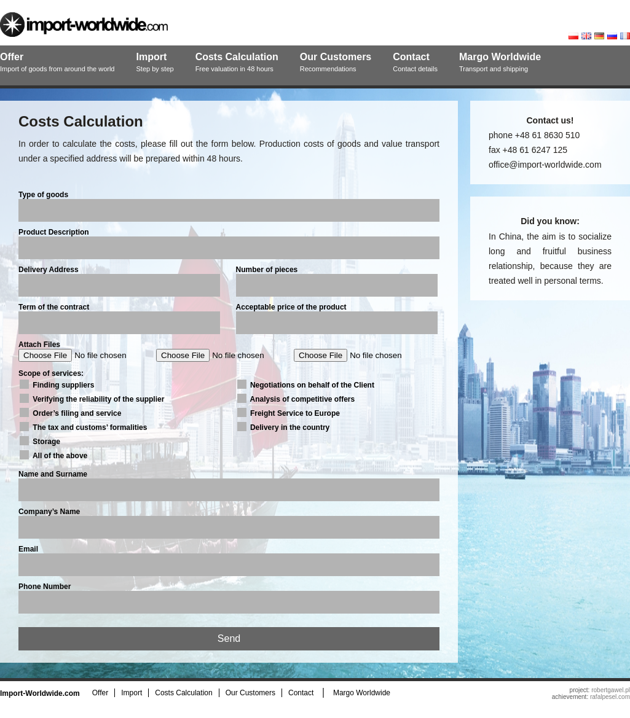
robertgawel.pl (610, 690)
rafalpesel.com (610, 696)
